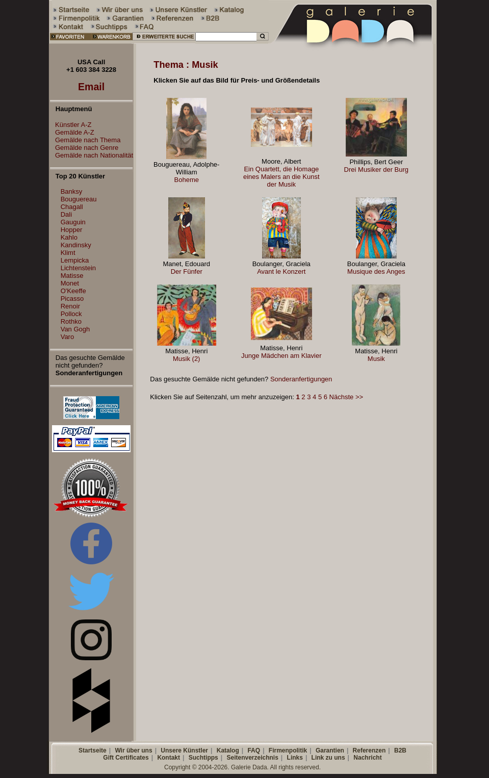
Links (295, 757)
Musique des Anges (376, 271)
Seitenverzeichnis (252, 757)
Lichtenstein (78, 268)
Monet (70, 283)
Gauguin (73, 222)
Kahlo (69, 237)
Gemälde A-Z (72, 132)
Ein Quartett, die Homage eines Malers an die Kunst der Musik (281, 176)
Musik (376, 358)
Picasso (72, 298)
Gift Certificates (125, 757)
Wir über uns (133, 750)
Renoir (70, 306)
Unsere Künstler (184, 750)
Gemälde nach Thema (85, 140)
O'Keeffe (73, 291)
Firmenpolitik (288, 750)
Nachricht (367, 757)
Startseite (93, 750)
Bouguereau (79, 199)
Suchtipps (203, 757)
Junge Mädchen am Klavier (281, 355)
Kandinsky (76, 245)
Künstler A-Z (71, 124)
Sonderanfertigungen (301, 379)
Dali (66, 214)
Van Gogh (75, 329)
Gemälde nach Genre (84, 147)
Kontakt (168, 757)
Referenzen (369, 750)
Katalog (228, 750)
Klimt (68, 252)
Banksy (72, 191)
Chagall (72, 207)
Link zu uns (328, 757)
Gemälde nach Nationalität (91, 155)
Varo (67, 337)
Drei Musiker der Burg (376, 169)
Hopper (72, 230)
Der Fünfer (186, 271)
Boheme (186, 180)
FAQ (253, 750)
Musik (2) (186, 358)
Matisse (72, 275)
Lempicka (75, 260)
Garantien (330, 750)
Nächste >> (346, 397)
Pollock (71, 314)
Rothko (71, 321)
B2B (400, 750)
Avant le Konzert (281, 271)
